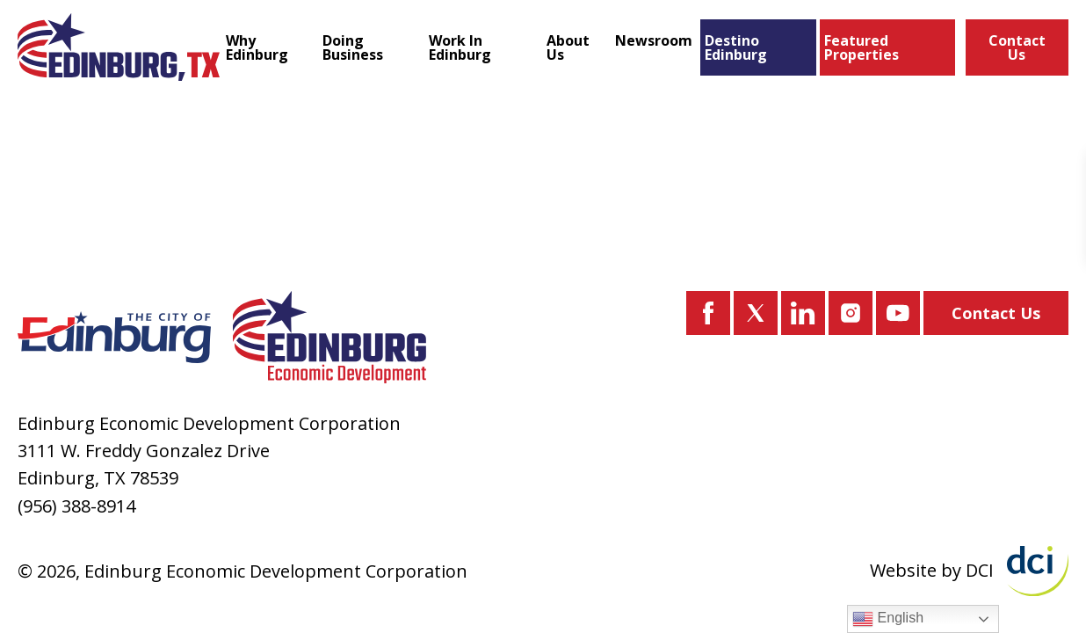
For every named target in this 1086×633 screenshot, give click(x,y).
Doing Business (352, 47)
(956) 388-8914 (76, 506)
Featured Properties (861, 47)
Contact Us (1017, 47)
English (887, 618)
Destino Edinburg (736, 47)
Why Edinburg (257, 47)
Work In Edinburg (460, 47)
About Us (568, 47)
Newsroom (653, 40)
